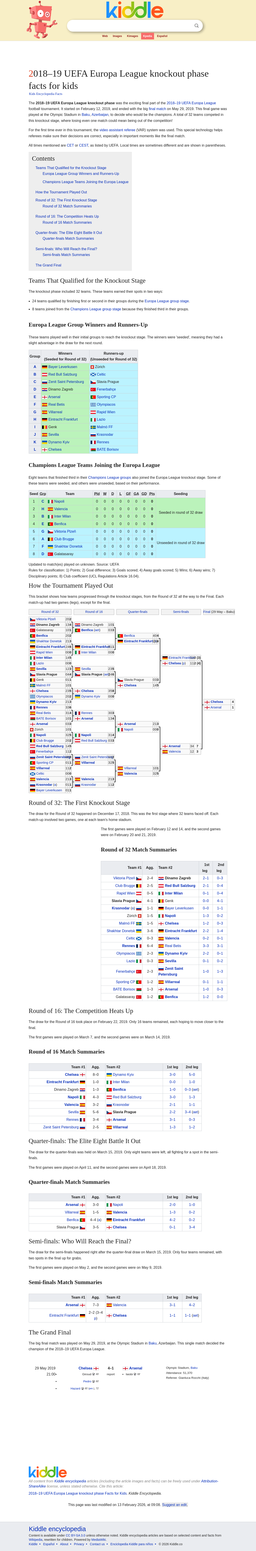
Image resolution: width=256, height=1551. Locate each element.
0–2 (220, 916)
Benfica (60, 524)
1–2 (206, 923)
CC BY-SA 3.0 (75, 1535)
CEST (83, 145)
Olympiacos (106, 404)
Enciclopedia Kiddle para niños (131, 1544)
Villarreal (55, 412)
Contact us (97, 1544)
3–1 (220, 946)
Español (162, 36)
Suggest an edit (174, 1505)
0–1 (206, 893)
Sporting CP (106, 397)
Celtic (101, 374)
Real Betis (57, 404)
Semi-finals (181, 612)
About (64, 1544)
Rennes (103, 442)
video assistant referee (117, 130)
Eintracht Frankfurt (63, 419)
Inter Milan (62, 516)
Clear (187, 26)
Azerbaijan (99, 115)
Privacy (79, 1544)
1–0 (206, 971)
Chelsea (55, 449)
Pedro (87, 1381)
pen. (91, 1388)
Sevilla (54, 434)
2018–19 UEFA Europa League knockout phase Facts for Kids (78, 1493)
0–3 (220, 878)
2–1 (206, 878)
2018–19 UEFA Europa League (191, 103)
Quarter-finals (137, 612)
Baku (86, 115)
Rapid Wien (106, 412)
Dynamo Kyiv (59, 442)
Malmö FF (105, 427)
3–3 (206, 946)
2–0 (173, 1205)
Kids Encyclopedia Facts (45, 94)
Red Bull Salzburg (63, 374)
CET (70, 145)
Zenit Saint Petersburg (66, 382)
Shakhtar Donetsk (68, 546)
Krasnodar (105, 434)
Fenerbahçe (106, 389)
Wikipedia (36, 1539)
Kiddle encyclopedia (70, 1481)
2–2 (206, 931)
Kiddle (33, 1544)
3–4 (188, 1112)
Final (206, 612)
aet (97, 630)
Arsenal (54, 397)
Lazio (101, 419)
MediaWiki (98, 1539)
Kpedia (147, 36)
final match (157, 109)
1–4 (220, 931)
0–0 (206, 901)
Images (117, 36)
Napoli (59, 501)
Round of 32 (50, 612)
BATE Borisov (108, 449)
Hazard (75, 1388)
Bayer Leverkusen (63, 367)
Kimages (132, 36)
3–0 (173, 1074)
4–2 (173, 1220)
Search (196, 26)
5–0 (192, 1074)
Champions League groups (109, 477)
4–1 (220, 901)
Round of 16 (94, 612)
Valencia (61, 509)
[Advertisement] (128, 53)
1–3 (206, 916)
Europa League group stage (167, 301)
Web (105, 36)
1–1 (220, 908)
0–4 (220, 886)
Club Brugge (64, 539)
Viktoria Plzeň (65, 531)
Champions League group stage (95, 309)
